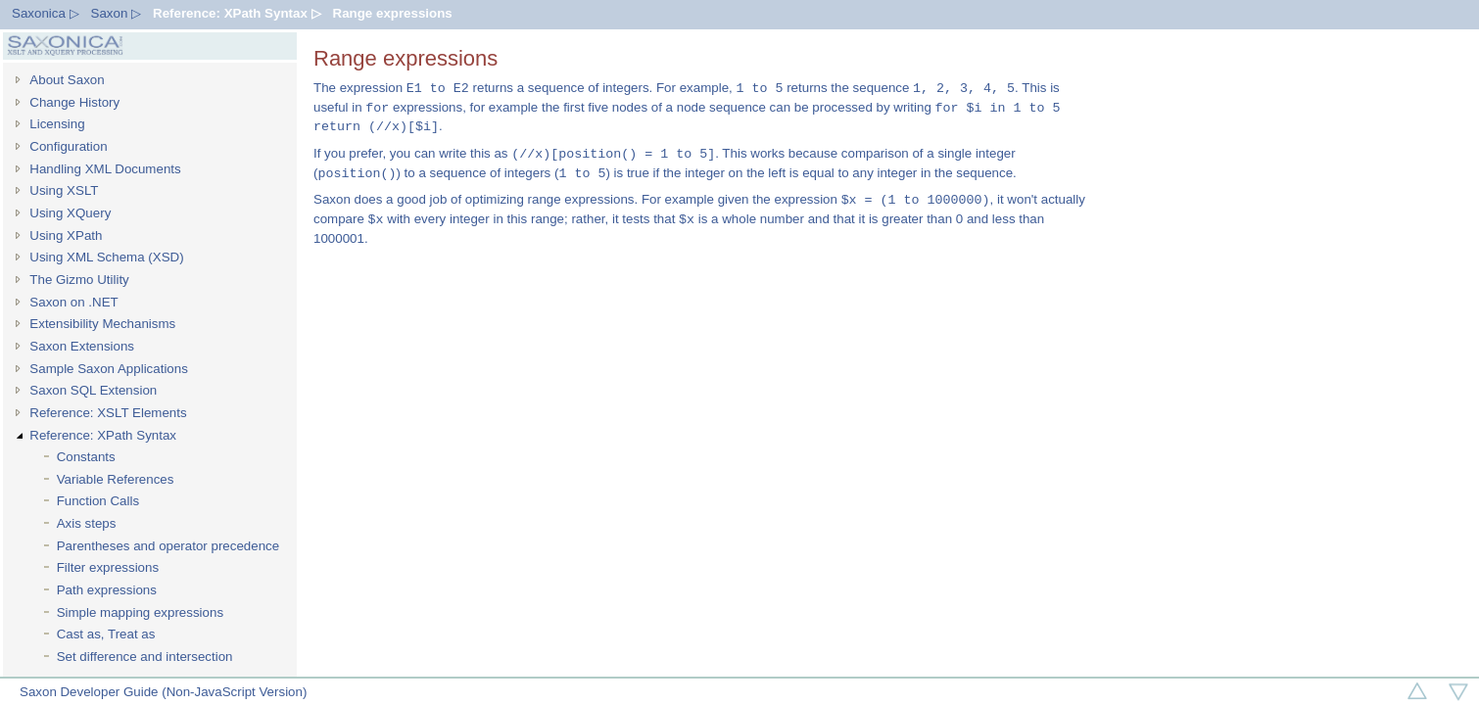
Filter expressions (108, 567)
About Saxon (66, 79)
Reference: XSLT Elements (107, 412)
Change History (74, 102)
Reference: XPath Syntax (102, 435)
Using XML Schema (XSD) (106, 257)
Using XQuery (70, 213)
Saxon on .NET (73, 302)
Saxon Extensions (81, 346)
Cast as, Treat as (106, 634)
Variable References (115, 479)
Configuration (68, 146)
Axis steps (87, 523)
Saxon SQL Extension (93, 390)
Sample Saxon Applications (108, 368)
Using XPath (65, 235)
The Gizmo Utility (78, 279)
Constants (86, 456)
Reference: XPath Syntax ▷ (236, 13)
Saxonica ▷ (45, 13)
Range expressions (393, 13)
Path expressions (107, 590)
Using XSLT (63, 190)
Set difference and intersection (145, 656)
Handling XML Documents (104, 169)
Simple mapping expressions (140, 612)
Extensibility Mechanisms (102, 323)
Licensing (56, 124)
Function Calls (98, 501)
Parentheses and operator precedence (168, 546)
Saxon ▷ (116, 13)
